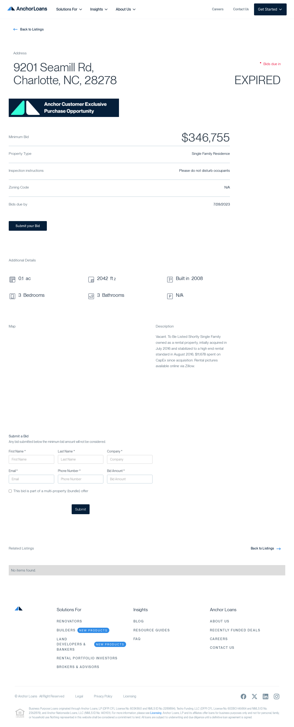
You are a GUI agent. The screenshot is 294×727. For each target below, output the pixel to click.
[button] (70, 9)
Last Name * (66, 451)
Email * (13, 471)
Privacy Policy (103, 696)
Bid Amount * (116, 471)
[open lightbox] (64, 108)
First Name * (17, 451)
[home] (27, 9)
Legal (79, 696)
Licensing (129, 696)
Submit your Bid (28, 226)
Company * (114, 451)
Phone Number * (69, 471)
